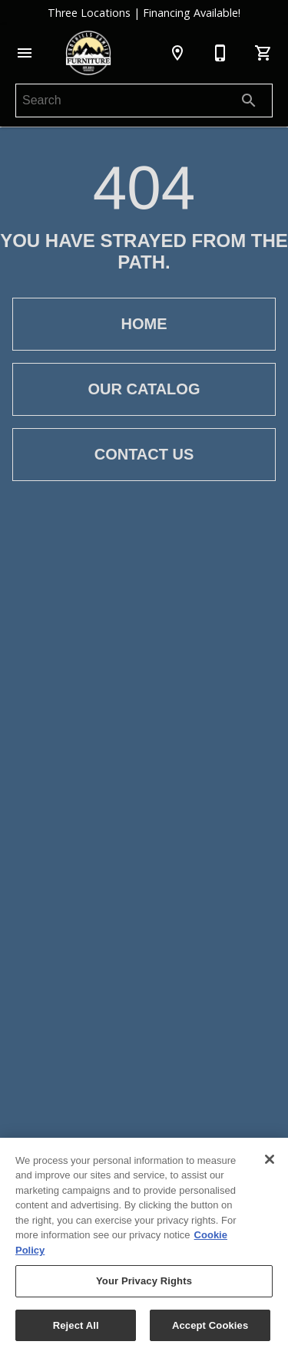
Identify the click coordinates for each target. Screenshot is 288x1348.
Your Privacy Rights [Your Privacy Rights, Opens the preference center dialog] (144, 1287)
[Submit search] (249, 100)
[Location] (177, 53)
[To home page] (88, 53)
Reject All (76, 1331)
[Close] (269, 1165)
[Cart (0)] (263, 53)
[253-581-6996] (220, 53)
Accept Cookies (210, 1331)
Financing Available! (191, 12)
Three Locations (89, 12)
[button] (24, 53)
